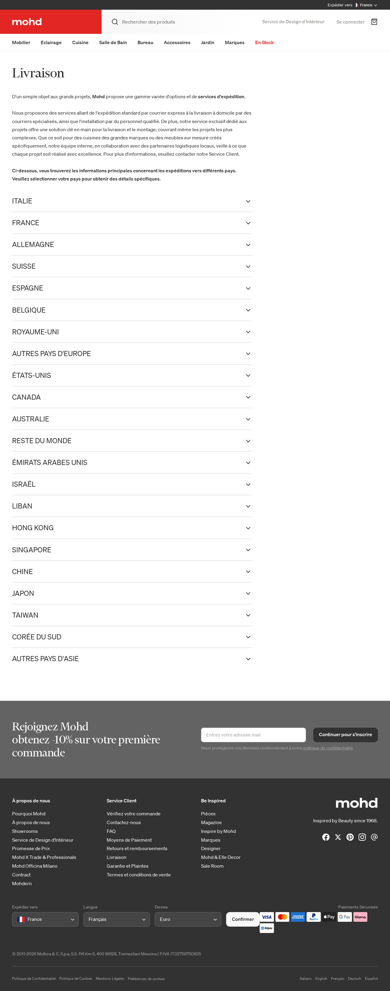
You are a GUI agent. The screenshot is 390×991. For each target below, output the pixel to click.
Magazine (211, 822)
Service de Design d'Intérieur (42, 840)
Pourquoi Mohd (28, 814)
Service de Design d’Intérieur (293, 21)
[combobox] (18, 919)
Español (371, 978)
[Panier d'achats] (374, 21)
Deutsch (354, 978)
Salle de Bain (113, 42)
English (321, 978)
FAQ (111, 831)
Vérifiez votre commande (134, 814)
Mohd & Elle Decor (221, 857)
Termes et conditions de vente (139, 875)
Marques (235, 42)
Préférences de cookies (146, 978)
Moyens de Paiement (129, 840)
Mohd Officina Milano (34, 866)
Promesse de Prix (31, 848)
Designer (211, 848)
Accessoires (177, 42)
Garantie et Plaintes (127, 866)
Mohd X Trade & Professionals (44, 857)
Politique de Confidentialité (34, 978)
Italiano (306, 978)
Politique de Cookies (75, 978)
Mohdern (22, 883)
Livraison (116, 857)
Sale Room (212, 866)
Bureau (145, 42)
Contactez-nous (124, 822)
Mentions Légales (110, 978)
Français (337, 978)
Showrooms (25, 831)
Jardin (207, 42)
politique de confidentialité (328, 748)
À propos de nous (31, 822)
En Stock (264, 42)
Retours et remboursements (137, 848)
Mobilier (21, 42)
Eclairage (51, 42)
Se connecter (350, 22)
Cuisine (80, 42)
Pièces (208, 814)
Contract (21, 875)
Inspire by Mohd (218, 831)
